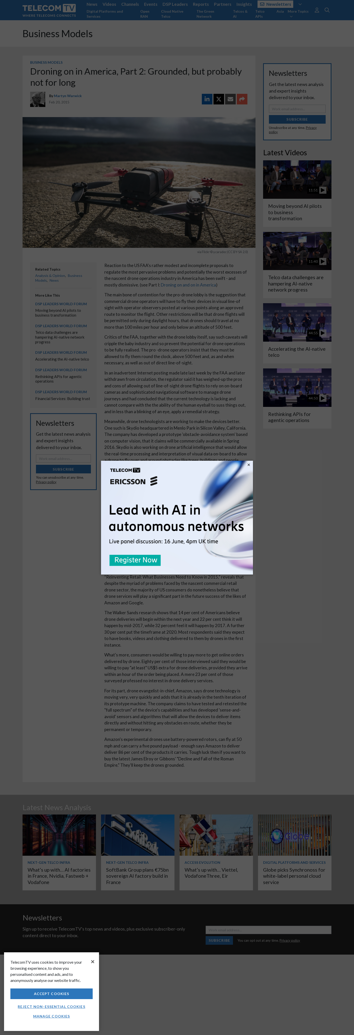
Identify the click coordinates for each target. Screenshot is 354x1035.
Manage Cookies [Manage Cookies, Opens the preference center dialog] (51, 1016)
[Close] (92, 961)
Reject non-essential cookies (51, 1006)
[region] (51, 991)
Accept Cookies (51, 994)
